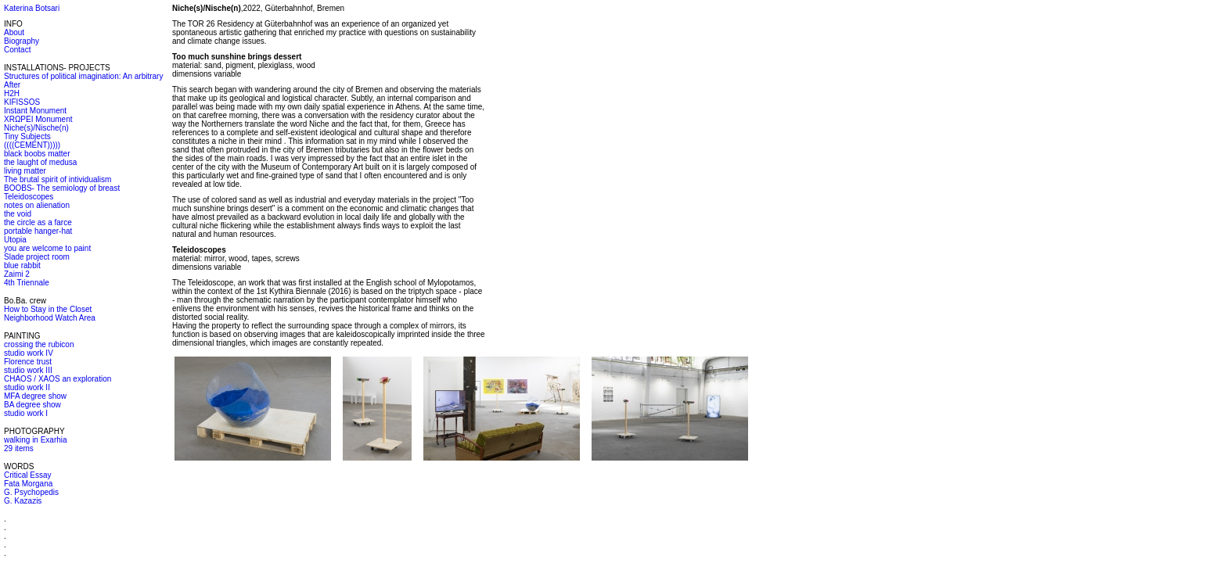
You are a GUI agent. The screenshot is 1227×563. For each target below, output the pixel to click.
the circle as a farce (38, 222)
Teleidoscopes (28, 196)
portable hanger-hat (38, 231)
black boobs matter (37, 153)
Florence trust (28, 361)
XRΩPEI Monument (38, 119)
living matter (25, 171)
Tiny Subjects (27, 136)
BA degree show (32, 404)
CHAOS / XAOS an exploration (57, 379)
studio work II (27, 387)
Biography (21, 41)
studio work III (28, 370)
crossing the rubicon (39, 344)
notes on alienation (37, 205)
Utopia (15, 239)
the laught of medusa (40, 162)
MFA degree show (35, 396)
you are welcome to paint (47, 248)
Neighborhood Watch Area (49, 318)
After (12, 85)
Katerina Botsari (31, 8)
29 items (19, 448)
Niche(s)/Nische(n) (36, 128)
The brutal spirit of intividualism (57, 179)
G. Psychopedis (31, 492)
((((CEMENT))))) (32, 145)
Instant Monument (35, 110)
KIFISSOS (22, 102)
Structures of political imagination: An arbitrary (83, 76)
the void (17, 214)
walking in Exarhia (35, 440)
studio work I (26, 413)
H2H (12, 93)
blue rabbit (22, 265)
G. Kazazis (22, 501)
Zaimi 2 (17, 274)
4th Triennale (26, 282)
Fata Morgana (28, 483)
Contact (17, 49)
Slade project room (37, 257)
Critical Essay (28, 475)
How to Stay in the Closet (48, 309)
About (14, 32)
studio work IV (28, 353)
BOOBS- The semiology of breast (62, 188)
